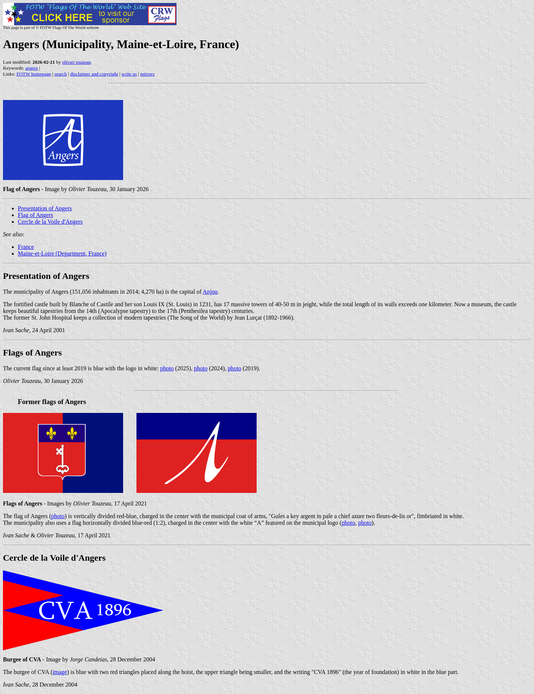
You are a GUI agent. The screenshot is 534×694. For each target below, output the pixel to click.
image (60, 672)
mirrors (147, 74)
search (61, 74)
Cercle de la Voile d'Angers (50, 221)
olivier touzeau (76, 62)
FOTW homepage (33, 74)
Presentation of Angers (45, 208)
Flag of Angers (35, 215)
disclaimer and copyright (94, 74)
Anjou (210, 291)
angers (31, 68)
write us (129, 74)
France (26, 247)
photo (167, 368)
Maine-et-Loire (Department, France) (62, 253)
